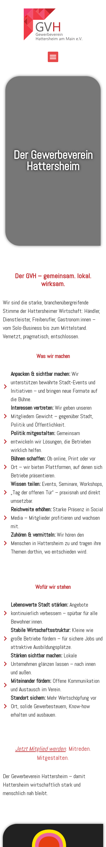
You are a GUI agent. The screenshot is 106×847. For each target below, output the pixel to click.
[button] (53, 57)
